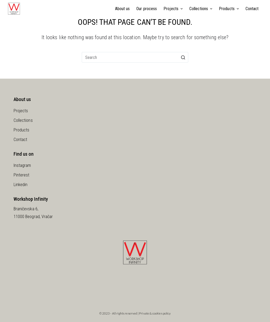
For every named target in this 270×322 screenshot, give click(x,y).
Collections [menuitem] (201, 8)
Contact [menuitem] (252, 8)
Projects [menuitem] (173, 8)
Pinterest (22, 175)
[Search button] (183, 57)
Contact (20, 139)
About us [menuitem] (122, 8)
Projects (21, 110)
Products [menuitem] (229, 8)
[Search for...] (135, 57)
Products (22, 129)
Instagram (22, 165)
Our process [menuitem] (146, 8)
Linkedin (21, 184)
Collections (23, 120)
